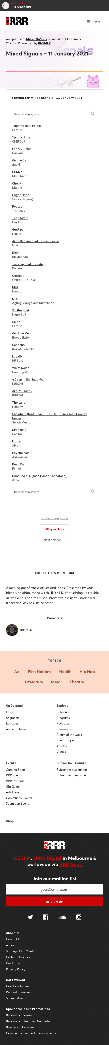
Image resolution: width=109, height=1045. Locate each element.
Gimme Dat (20, 160)
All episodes (54, 529)
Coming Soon (15, 770)
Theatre (77, 682)
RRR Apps (70, 864)
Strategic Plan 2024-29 (21, 951)
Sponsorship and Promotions (28, 1009)
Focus (16, 441)
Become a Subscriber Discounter (28, 1021)
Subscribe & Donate (71, 763)
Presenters (64, 729)
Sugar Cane (20, 195)
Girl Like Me (20, 333)
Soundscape (65, 740)
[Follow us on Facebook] (45, 917)
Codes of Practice (18, 957)
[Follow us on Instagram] (78, 917)
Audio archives (16, 729)
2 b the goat (20, 310)
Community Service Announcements (31, 1033)
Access (11, 945)
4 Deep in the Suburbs (28, 379)
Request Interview (18, 992)
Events (11, 763)
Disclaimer (13, 963)
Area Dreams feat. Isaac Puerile (35, 241)
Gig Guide (13, 787)
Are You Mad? (22, 391)
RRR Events (14, 775)
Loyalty (17, 356)
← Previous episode (54, 518)
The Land (18, 402)
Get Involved (15, 980)
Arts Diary (13, 792)
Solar (16, 322)
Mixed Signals (36, 39)
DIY (14, 299)
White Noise (20, 368)
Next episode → (54, 540)
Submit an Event (17, 803)
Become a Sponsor (19, 1015)
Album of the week (69, 735)
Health (65, 671)
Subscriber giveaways (71, 775)
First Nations (39, 671)
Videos (61, 752)
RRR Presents (15, 781)
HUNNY (17, 172)
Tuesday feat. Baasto (27, 264)
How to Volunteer (18, 986)
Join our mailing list (55, 878)
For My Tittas (22, 149)
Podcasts (63, 723)
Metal (56, 682)
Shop (10, 821)
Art (17, 671)
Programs (63, 718)
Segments (13, 718)
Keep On (18, 464)
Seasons (18, 345)
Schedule (63, 712)
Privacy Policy (15, 969)
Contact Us (14, 939)
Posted (17, 206)
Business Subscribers (20, 1027)
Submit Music (15, 998)
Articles (62, 746)
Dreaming (19, 430)
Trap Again (20, 218)
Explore (62, 705)
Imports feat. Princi (26, 126)
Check (16, 183)
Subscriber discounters (72, 770)
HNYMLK (44, 43)
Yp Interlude (21, 137)
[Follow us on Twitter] (30, 917)
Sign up (54, 902)
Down (16, 252)
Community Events (19, 798)
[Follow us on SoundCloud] (62, 917)
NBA (15, 287)
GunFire (18, 229)
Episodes (12, 723)
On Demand (14, 705)
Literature (34, 682)
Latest (10, 712)
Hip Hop (87, 671)
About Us (13, 933)
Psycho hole (21, 453)
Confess (18, 276)
